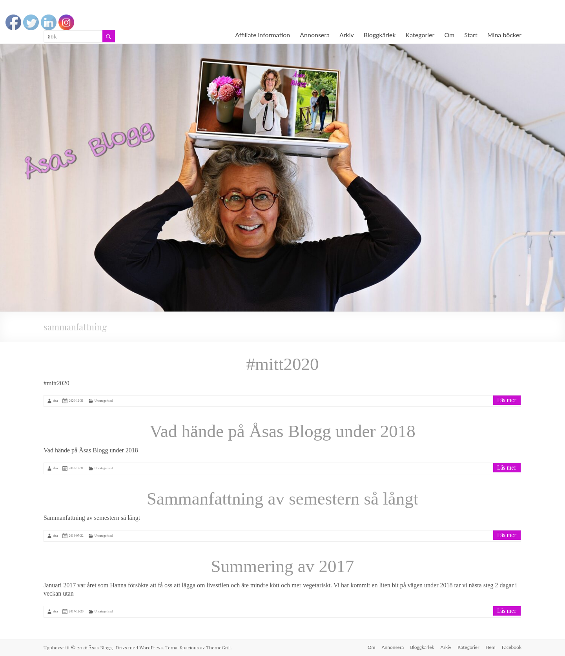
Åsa (55, 401)
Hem (491, 647)
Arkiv (346, 34)
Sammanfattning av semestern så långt (282, 498)
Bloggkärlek (380, 34)
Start (471, 34)
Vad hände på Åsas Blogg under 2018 (282, 431)
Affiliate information (262, 34)
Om (449, 34)
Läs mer (507, 400)
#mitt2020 (282, 364)
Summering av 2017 (282, 566)
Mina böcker (504, 34)
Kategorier (420, 34)
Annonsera (315, 34)
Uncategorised (104, 401)
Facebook (511, 647)
